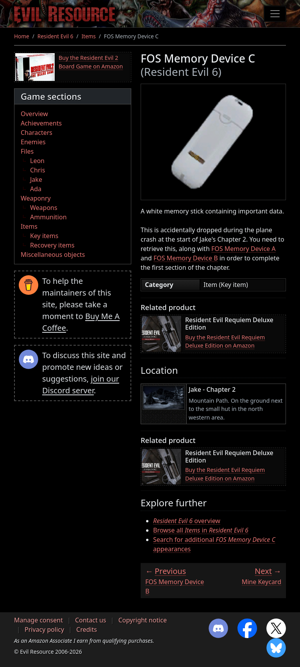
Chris (37, 170)
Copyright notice (142, 620)
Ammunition (48, 217)
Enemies (33, 142)
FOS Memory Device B (186, 258)
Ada (35, 189)
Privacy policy (44, 629)
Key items (44, 235)
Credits (86, 629)
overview (186, 520)
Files (27, 151)
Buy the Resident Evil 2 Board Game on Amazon (91, 62)
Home (21, 36)
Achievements (41, 123)
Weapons (43, 207)
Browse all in (200, 530)
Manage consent (38, 620)
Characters (36, 132)
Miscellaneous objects (53, 254)
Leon (37, 160)
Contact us (90, 620)
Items (89, 36)
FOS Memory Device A (243, 248)
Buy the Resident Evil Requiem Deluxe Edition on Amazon (225, 342)
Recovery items (52, 245)
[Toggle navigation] (275, 14)
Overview (34, 113)
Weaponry (36, 198)
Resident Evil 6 (55, 36)
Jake (36, 179)
